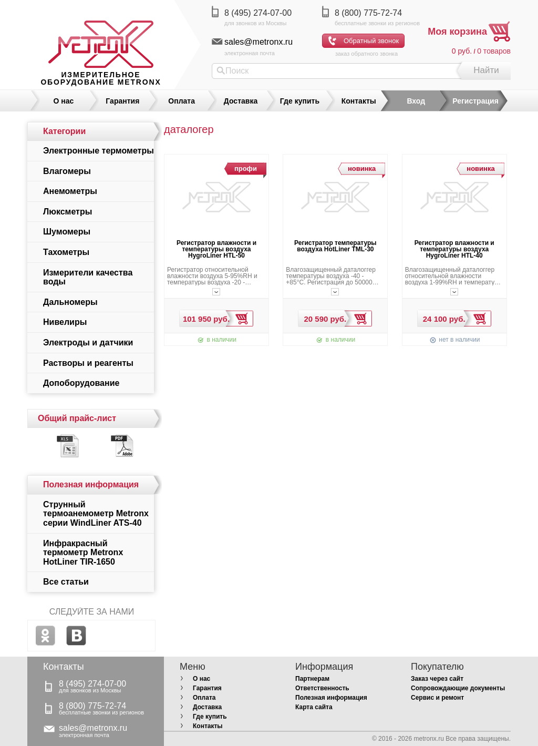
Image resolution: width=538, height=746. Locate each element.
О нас (64, 101)
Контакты (359, 101)
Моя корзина (457, 31)
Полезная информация (331, 697)
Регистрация (475, 101)
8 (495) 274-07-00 (258, 12)
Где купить (299, 101)
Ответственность (322, 688)
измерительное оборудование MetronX (100, 78)
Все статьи (66, 581)
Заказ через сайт (437, 678)
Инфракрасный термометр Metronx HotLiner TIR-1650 (83, 552)
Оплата (181, 101)
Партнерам (312, 678)
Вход (416, 101)
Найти (486, 70)
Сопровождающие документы (458, 688)
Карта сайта (314, 707)
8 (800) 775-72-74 (368, 12)
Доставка (240, 101)
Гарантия (122, 101)
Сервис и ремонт (437, 697)
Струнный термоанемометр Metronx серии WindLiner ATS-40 (96, 513)
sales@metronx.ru (258, 41)
